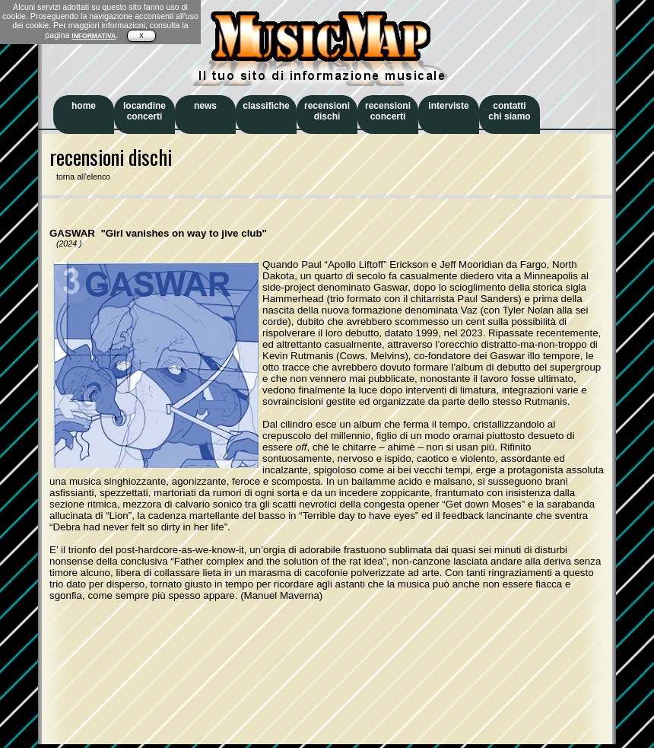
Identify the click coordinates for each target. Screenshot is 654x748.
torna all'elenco (79, 176)
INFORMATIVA (93, 36)
